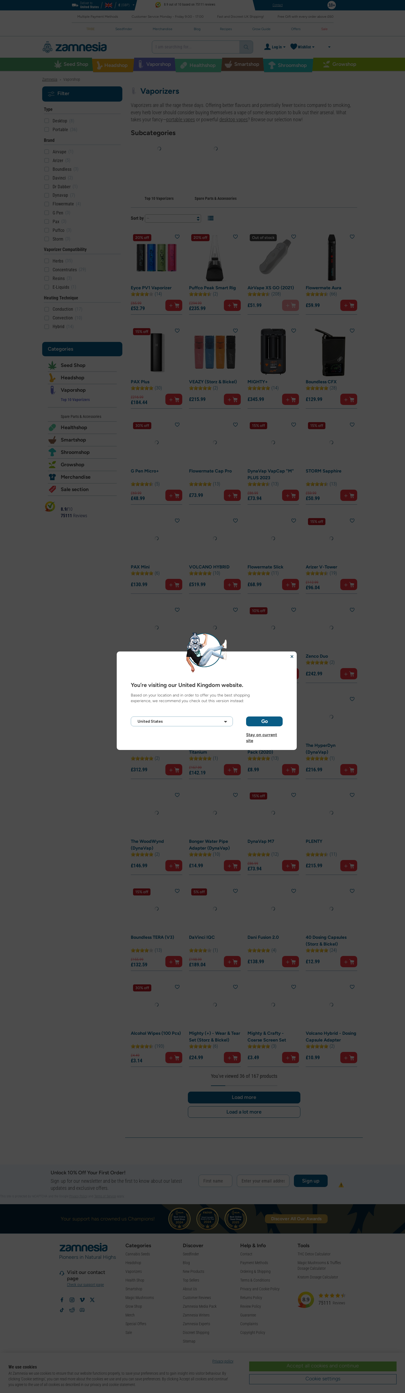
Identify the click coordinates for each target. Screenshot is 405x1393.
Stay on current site (261, 734)
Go (264, 721)
